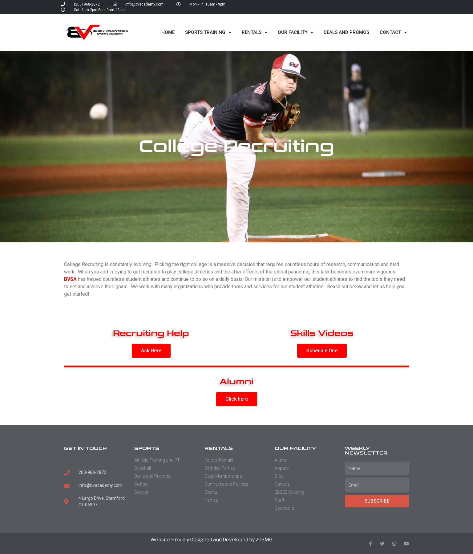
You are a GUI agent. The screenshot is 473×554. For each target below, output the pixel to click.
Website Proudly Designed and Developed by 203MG (211, 540)
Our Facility (295, 32)
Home (168, 32)
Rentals (254, 32)
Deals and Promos (346, 32)
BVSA (70, 279)
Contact (393, 32)
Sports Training (208, 32)
